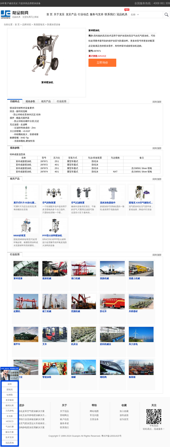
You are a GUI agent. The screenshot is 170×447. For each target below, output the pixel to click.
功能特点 (14, 101)
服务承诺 (64, 423)
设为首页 (124, 419)
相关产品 (46, 101)
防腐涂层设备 (53, 24)
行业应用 (61, 101)
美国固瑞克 (39, 24)
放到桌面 (124, 415)
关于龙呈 (59, 14)
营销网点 (64, 415)
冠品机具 (122, 14)
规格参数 (30, 101)
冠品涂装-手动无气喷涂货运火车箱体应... (26, 423)
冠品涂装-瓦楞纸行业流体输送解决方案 (25, 419)
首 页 (49, 14)
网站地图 (94, 411)
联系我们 (110, 14)
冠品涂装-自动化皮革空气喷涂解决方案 (25, 411)
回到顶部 (157, 102)
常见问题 (94, 415)
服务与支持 (96, 14)
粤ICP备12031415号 (111, 436)
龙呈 (166, 14)
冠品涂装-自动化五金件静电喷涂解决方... (26, 415)
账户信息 (64, 419)
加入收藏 (124, 411)
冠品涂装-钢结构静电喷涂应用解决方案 (25, 427)
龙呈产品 (71, 14)
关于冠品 (64, 411)
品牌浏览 (26, 24)
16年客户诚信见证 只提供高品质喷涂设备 (20, 3)
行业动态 (83, 14)
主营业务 (94, 419)
